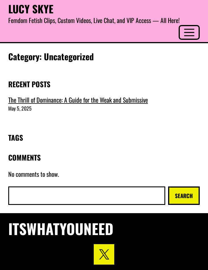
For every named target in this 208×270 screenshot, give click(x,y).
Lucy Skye (30, 8)
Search (184, 196)
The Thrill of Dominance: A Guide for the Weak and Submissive (78, 99)
